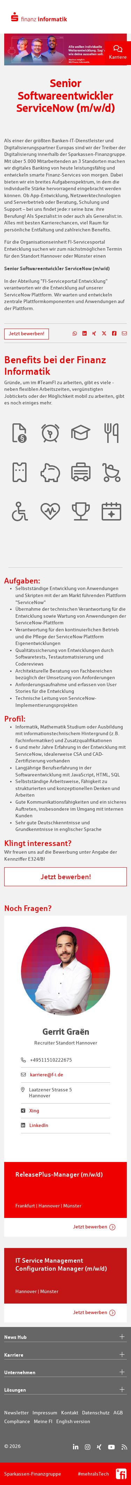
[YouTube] (111, 1447)
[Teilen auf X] (101, 333)
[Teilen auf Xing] (91, 333)
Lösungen (65, 1389)
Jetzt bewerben (90, 1226)
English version (73, 1421)
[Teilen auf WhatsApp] (72, 333)
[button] (19, 433)
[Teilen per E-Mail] (121, 333)
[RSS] (124, 1447)
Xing (34, 1110)
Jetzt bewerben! (26, 333)
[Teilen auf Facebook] (111, 333)
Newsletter (16, 1412)
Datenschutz (96, 1412)
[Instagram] (87, 1447)
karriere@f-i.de (46, 1074)
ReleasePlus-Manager (59, 1174)
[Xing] (99, 1447)
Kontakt (69, 1412)
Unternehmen (65, 1372)
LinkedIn (38, 1125)
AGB (118, 1412)
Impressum (44, 1412)
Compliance (17, 1421)
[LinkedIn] (75, 1447)
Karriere (118, 52)
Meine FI (43, 1421)
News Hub (65, 1337)
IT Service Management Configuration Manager (61, 1264)
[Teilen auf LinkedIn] (82, 333)
